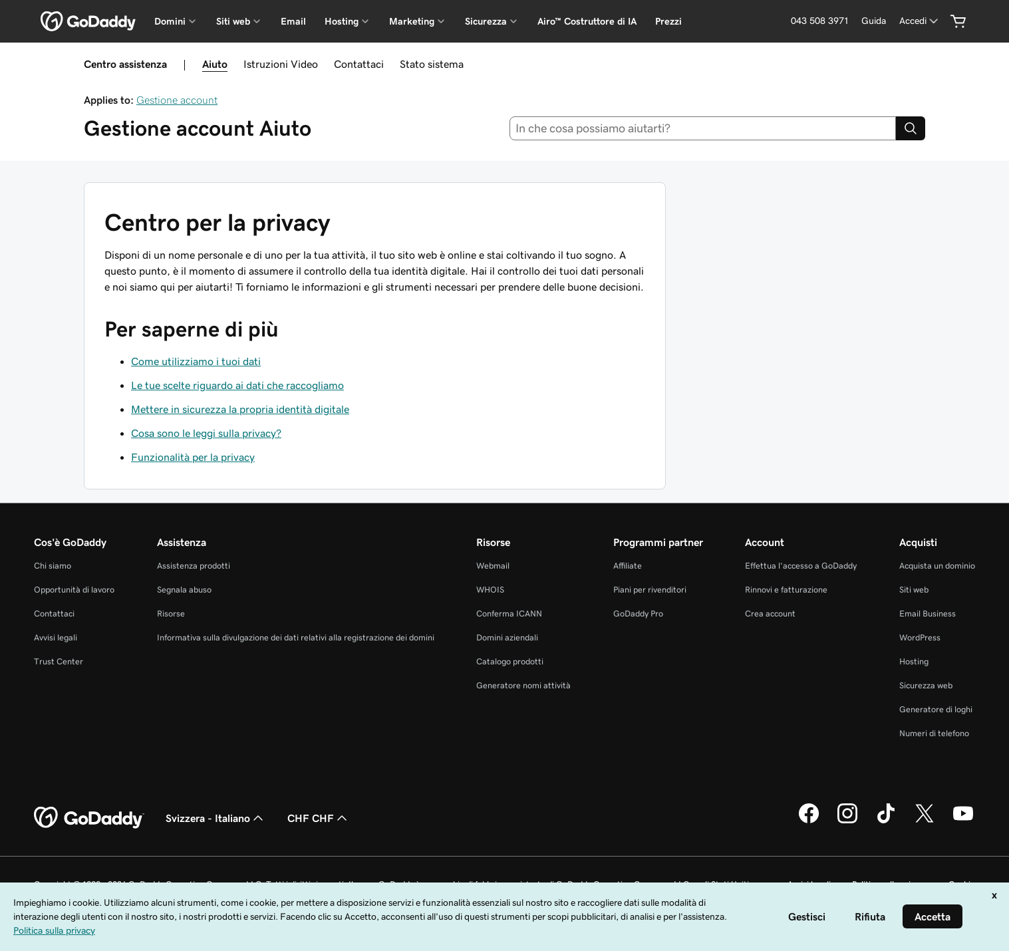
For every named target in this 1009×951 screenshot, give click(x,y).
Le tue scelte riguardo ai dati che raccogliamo (237, 385)
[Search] (910, 128)
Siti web (914, 589)
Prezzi (668, 21)
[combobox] (702, 128)
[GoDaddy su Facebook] (809, 821)
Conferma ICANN (509, 613)
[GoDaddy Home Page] (89, 818)
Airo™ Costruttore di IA (587, 21)
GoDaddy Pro (638, 613)
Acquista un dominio (937, 565)
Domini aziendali (507, 637)
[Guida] (873, 21)
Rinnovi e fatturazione (786, 589)
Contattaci (359, 64)
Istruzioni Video (280, 64)
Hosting (914, 661)
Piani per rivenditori (649, 589)
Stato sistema (432, 64)
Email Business (927, 613)
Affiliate (627, 565)
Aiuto (214, 64)
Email (293, 21)
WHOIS (490, 589)
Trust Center (58, 661)
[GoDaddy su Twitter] (925, 821)
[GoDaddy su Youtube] (963, 821)
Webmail (492, 565)
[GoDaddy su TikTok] (886, 821)
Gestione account (176, 99)
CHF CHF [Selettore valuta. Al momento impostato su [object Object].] (318, 818)
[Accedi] (920, 21)
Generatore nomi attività (523, 685)
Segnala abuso (184, 589)
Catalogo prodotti (509, 661)
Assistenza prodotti (193, 565)
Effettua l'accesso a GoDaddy (801, 565)
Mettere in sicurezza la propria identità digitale (240, 409)
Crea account (770, 613)
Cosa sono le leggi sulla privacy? (206, 433)
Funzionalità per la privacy (193, 457)
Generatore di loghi (935, 709)
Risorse (171, 613)
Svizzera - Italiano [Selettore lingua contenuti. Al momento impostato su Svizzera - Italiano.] (216, 818)
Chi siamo (52, 565)
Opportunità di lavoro (74, 589)
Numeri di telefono (934, 733)
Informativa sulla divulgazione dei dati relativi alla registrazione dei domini (295, 637)
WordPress (919, 637)
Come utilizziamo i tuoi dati (196, 361)
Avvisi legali (55, 637)
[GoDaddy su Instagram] (847, 821)
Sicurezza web (925, 685)
